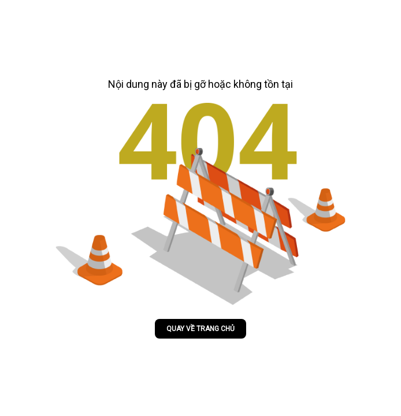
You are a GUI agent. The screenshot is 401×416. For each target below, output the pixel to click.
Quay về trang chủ (200, 329)
